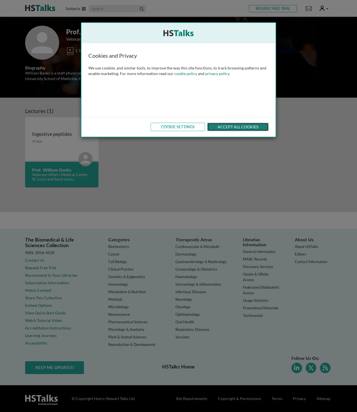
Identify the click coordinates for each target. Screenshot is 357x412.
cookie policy (185, 73)
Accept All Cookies (238, 126)
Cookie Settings (178, 126)
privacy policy (217, 73)
